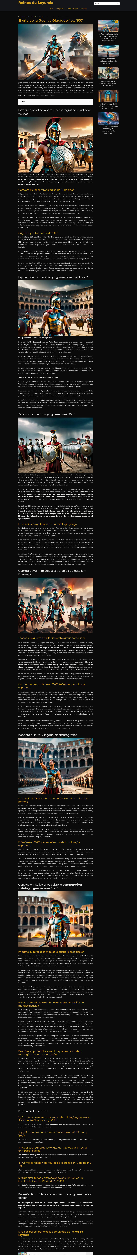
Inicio (51, 9)
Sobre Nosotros (73, 9)
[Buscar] (118, 3)
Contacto (84, 9)
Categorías (60, 9)
